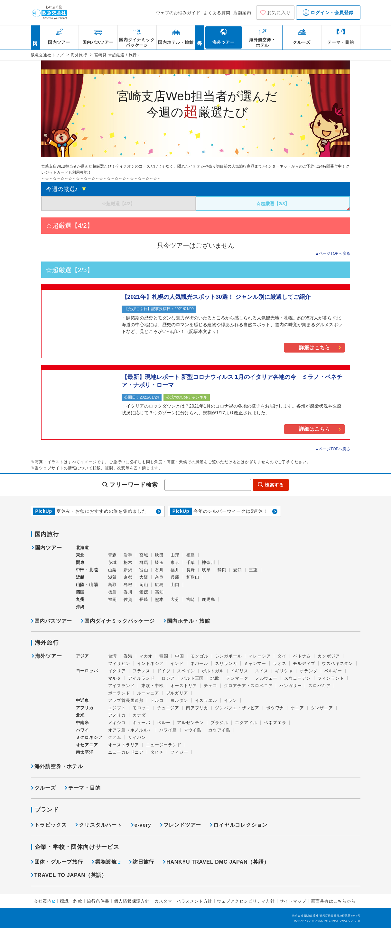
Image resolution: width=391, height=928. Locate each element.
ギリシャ (284, 671)
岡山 (143, 585)
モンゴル (199, 656)
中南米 (82, 723)
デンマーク (237, 678)
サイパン (137, 737)
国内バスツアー (53, 621)
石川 (159, 570)
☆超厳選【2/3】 (272, 203)
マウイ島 (192, 730)
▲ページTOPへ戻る (332, 253)
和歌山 (193, 577)
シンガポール (228, 656)
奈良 (159, 577)
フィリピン (119, 663)
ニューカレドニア (126, 752)
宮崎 (190, 599)
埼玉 (159, 562)
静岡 (222, 570)
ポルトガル (213, 671)
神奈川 (208, 562)
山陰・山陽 (87, 585)
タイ (281, 656)
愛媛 (143, 592)
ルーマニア (148, 693)
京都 (128, 577)
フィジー (179, 752)
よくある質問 (217, 12)
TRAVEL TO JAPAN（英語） (70, 875)
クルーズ (45, 788)
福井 (175, 570)
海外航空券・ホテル (58, 766)
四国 (80, 592)
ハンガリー (290, 686)
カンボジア (329, 656)
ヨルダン (179, 700)
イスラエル (206, 700)
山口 (175, 585)
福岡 (112, 599)
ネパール (199, 663)
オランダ (308, 671)
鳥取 (112, 585)
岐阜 (206, 570)
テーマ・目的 (84, 788)
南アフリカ (197, 708)
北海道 (82, 548)
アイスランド (121, 686)
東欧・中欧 (152, 686)
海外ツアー (48, 656)
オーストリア (183, 686)
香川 (128, 592)
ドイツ (163, 671)
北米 (80, 715)
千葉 (190, 562)
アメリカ (117, 715)
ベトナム (302, 656)
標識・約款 (71, 901)
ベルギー (333, 671)
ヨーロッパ (87, 671)
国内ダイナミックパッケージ (119, 621)
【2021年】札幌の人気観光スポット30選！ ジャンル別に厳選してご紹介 (216, 297)
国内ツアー (48, 548)
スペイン (186, 671)
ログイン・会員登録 (328, 12)
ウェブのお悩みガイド (178, 12)
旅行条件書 (98, 901)
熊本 (159, 599)
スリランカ (226, 663)
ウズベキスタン (337, 663)
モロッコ (141, 708)
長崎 (143, 599)
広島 (159, 585)
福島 (190, 555)
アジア (82, 656)
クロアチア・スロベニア (248, 686)
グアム (114, 737)
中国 (179, 656)
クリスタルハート (100, 825)
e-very (143, 825)
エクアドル (246, 723)
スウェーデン (297, 678)
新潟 (128, 570)
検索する (274, 484)
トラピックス (50, 825)
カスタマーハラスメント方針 (183, 901)
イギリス (239, 671)
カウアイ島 (219, 730)
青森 (112, 555)
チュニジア (168, 708)
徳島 (112, 592)
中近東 (82, 700)
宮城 (143, 555)
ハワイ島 (168, 730)
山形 (175, 555)
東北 (80, 555)
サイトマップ (293, 901)
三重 (253, 570)
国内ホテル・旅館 (188, 621)
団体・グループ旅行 (58, 862)
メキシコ (117, 723)
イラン (230, 700)
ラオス (279, 663)
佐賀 (128, 599)
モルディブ (304, 663)
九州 (80, 599)
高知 (159, 592)
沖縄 (80, 607)
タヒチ (156, 752)
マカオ (146, 656)
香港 (128, 656)
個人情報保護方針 (131, 901)
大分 (175, 599)
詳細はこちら (314, 347)
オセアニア (87, 745)
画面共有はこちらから (333, 901)
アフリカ (85, 708)
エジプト (117, 708)
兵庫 (175, 577)
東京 (175, 562)
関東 (80, 562)
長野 (190, 570)
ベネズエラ (275, 723)
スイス (261, 671)
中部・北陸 (87, 570)
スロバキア (319, 686)
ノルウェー (266, 678)
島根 (128, 585)
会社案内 (42, 901)
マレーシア (259, 656)
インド (176, 663)
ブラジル (219, 723)
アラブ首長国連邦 (126, 700)
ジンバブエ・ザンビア (237, 708)
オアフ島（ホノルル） (130, 730)
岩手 (128, 555)
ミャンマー (255, 663)
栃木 (128, 562)
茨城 (112, 562)
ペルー (163, 723)
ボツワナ (275, 708)
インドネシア (150, 663)
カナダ (139, 715)
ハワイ (82, 730)
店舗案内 (242, 12)
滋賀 (112, 577)
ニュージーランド (163, 745)
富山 (143, 570)
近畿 (80, 577)
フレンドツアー (182, 825)
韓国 (163, 656)
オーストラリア (123, 745)
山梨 (112, 570)
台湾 (112, 656)
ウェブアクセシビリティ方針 (246, 901)
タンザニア (322, 708)
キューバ (141, 723)
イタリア (117, 671)
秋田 (159, 555)
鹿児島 (208, 599)
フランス (141, 671)
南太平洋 (85, 752)
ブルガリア (177, 693)
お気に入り (279, 12)
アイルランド (141, 678)
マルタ (114, 678)
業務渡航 (106, 862)
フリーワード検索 (133, 485)
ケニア (297, 708)
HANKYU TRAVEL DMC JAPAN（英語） (217, 862)
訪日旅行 (143, 862)
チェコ (210, 686)
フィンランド (331, 678)
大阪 (143, 577)
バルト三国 (193, 678)
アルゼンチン (190, 723)
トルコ (156, 700)
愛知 (237, 570)
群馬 (143, 562)
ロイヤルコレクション (240, 825)
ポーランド (119, 693)
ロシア (168, 678)
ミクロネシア (89, 737)
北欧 (214, 678)
